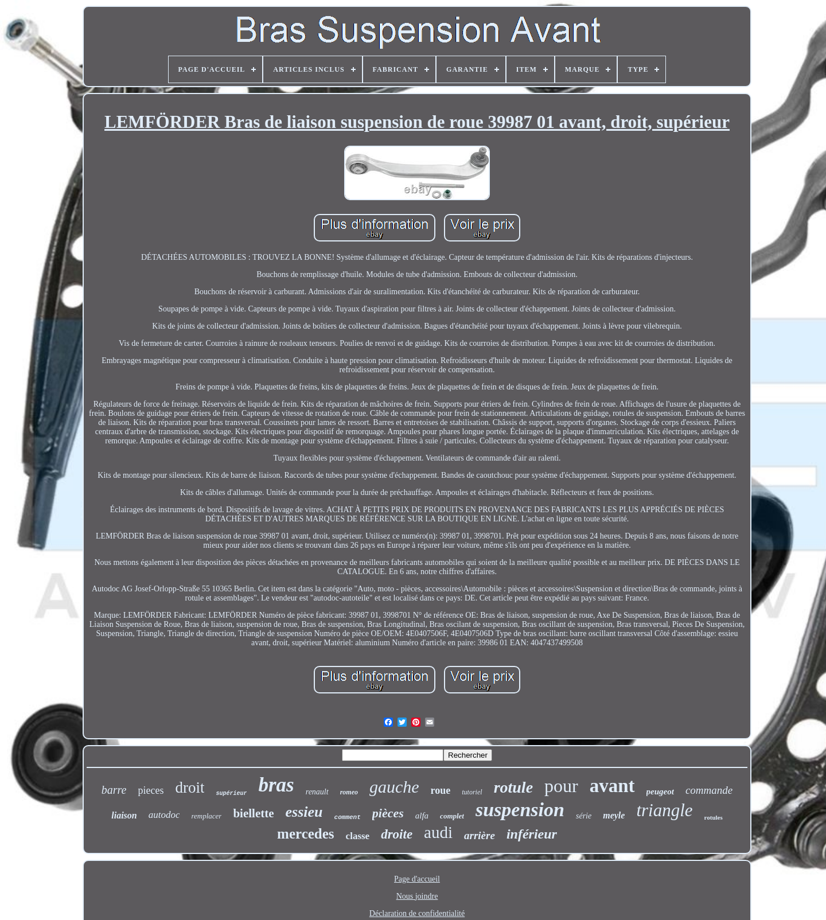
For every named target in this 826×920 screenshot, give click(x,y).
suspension (520, 809)
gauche (394, 786)
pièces (388, 813)
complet (452, 816)
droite (396, 834)
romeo (349, 792)
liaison (124, 815)
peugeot (660, 791)
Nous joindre (417, 896)
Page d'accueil (417, 879)
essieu (304, 812)
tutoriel (472, 792)
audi (438, 832)
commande (709, 790)
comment (347, 817)
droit (189, 787)
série (583, 816)
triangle (664, 810)
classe (358, 836)
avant (612, 785)
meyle (614, 815)
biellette (253, 813)
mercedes (305, 833)
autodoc (164, 814)
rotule (513, 787)
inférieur (531, 834)
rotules (713, 817)
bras (276, 785)
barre (114, 789)
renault (317, 792)
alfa (421, 815)
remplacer (206, 816)
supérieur (231, 793)
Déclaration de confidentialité (417, 913)
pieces (150, 790)
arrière (479, 835)
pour (561, 785)
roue (441, 790)
